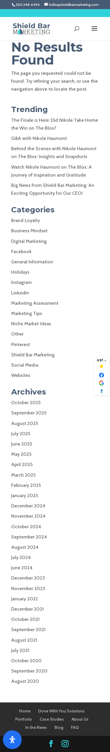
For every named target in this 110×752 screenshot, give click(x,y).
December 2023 (28, 578)
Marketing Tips (26, 313)
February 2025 (26, 485)
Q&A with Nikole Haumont (39, 138)
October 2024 (26, 526)
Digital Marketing (29, 241)
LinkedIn (20, 293)
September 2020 (29, 671)
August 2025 (24, 423)
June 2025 (21, 444)
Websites (20, 375)
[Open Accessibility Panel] (12, 739)
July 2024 (21, 557)
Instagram (21, 282)
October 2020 (26, 660)
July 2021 (20, 650)
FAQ (75, 727)
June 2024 (22, 567)
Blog (59, 727)
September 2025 (28, 413)
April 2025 (22, 464)
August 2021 (24, 640)
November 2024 (28, 516)
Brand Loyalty (25, 220)
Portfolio (23, 719)
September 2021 (28, 629)
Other (17, 334)
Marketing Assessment (34, 303)
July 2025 (20, 433)
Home (25, 711)
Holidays (20, 272)
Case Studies (52, 719)
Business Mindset (29, 230)
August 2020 (25, 681)
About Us (80, 719)
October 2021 (25, 619)
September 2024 (29, 537)
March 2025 (23, 475)
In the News (36, 727)
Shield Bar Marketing (33, 355)
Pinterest (20, 344)
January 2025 (24, 495)
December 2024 (28, 506)
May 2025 (21, 454)
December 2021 (27, 609)
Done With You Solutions (61, 711)
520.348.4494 (28, 4)
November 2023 (28, 588)
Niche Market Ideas (31, 323)
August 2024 (24, 547)
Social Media (24, 365)
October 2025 (25, 402)
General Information (32, 262)
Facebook (21, 251)
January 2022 (24, 599)
